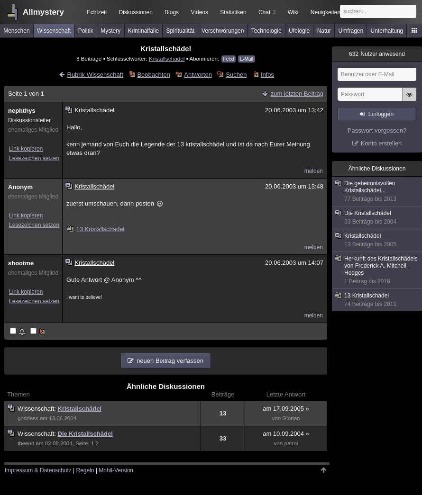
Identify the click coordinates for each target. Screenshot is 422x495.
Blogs (172, 12)
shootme (21, 263)
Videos (199, 12)
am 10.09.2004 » (286, 433)
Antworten (198, 74)
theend (26, 443)
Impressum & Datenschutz (38, 470)
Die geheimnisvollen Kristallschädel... (377, 191)
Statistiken (233, 12)
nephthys (22, 110)
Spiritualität (180, 30)
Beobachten (153, 74)
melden (313, 171)
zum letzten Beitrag (297, 93)
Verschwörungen (223, 30)
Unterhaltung (387, 30)
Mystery (110, 30)
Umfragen (351, 30)
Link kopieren (26, 148)
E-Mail (246, 59)
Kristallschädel (166, 58)
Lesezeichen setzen (34, 158)
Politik (85, 30)
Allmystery (43, 12)
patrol (291, 443)
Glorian (291, 418)
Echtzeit (97, 12)
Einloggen (381, 114)
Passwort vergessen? (377, 130)
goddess (28, 418)
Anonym (20, 186)
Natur (324, 30)
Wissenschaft (54, 30)
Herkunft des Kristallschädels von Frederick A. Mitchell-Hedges (377, 270)
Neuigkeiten (325, 12)
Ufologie (299, 30)
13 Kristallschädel (96, 229)
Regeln (85, 470)
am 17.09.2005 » (286, 408)
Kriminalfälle (143, 30)
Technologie (266, 30)
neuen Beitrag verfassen (170, 360)
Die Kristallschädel (85, 433)
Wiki (293, 12)
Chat (266, 12)
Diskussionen (135, 12)
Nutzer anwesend (377, 54)
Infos (267, 74)
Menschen (16, 30)
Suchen (236, 74)
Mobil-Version (116, 470)
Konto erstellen (381, 143)
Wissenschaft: (38, 408)
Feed (228, 59)
